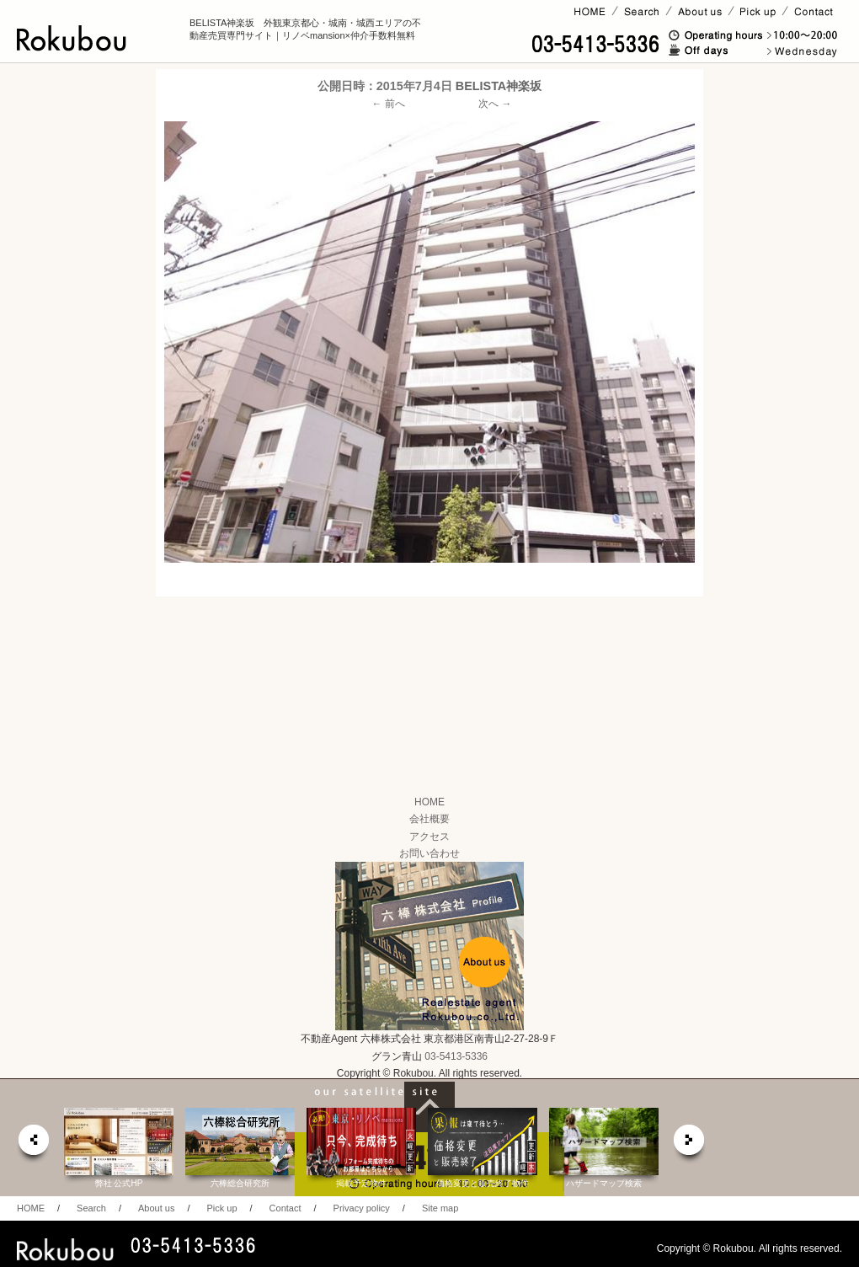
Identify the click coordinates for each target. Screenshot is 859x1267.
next (690, 1144)
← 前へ (388, 104)
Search (91, 1208)
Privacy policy (361, 1208)
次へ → (494, 104)
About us (156, 1208)
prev (33, 1144)
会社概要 (429, 819)
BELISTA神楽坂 (499, 86)
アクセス (429, 836)
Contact (285, 1208)
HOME (429, 802)
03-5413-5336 (456, 1056)
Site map (440, 1208)
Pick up (221, 1208)
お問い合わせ (429, 853)
